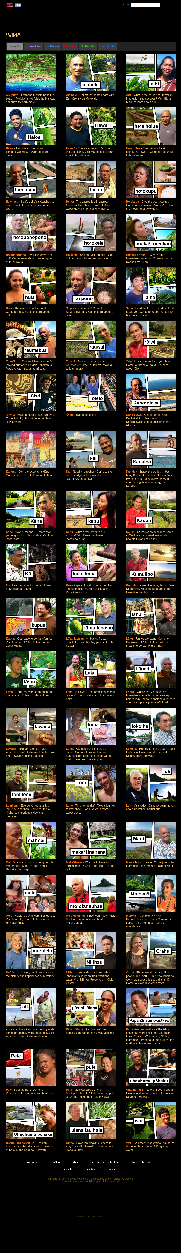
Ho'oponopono (16, 254)
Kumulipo (133, 585)
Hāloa (10, 148)
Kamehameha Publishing (90, 1201)
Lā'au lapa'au (75, 638)
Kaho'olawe (134, 414)
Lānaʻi (130, 691)
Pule (69, 1089)
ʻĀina (130, 308)
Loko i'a (132, 748)
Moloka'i (132, 915)
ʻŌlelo (70, 414)
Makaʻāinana (74, 862)
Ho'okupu (133, 201)
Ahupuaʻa (12, 95)
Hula (9, 308)
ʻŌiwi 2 (11, 414)
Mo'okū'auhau (76, 915)
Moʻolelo (12, 972)
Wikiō (124, 17)
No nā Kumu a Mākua (153, 17)
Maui (129, 862)
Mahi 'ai (11, 862)
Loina (70, 748)
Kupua (11, 638)
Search (126, 5)
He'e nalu (12, 201)
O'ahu (130, 972)
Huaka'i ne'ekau (137, 254)
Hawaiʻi (71, 148)
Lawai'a (11, 748)
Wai (129, 1142)
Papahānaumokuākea (141, 1029)
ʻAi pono (72, 308)
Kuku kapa (73, 585)
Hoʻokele (72, 254)
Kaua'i (130, 531)
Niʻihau (71, 972)
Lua (129, 805)
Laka (69, 691)
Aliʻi (129, 95)
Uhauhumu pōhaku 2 (20, 1142)
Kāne (10, 531)
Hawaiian (69, 1169)
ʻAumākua (13, 361)
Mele (107, 17)
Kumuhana (85, 17)
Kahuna (11, 471)
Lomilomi (12, 805)
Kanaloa (132, 471)
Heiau (70, 201)
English (91, 1169)
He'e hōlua (133, 148)
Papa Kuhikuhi (140, 1162)
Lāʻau (10, 691)
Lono (70, 805)
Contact (112, 1169)
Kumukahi (36, 22)
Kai (68, 471)
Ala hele (72, 95)
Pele (9, 1089)
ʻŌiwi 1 (131, 361)
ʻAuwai (71, 361)
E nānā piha (107, 46)
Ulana (70, 1142)
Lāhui (130, 638)
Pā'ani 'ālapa (75, 1029)
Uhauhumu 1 (135, 1089)
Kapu (70, 531)
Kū (8, 585)
